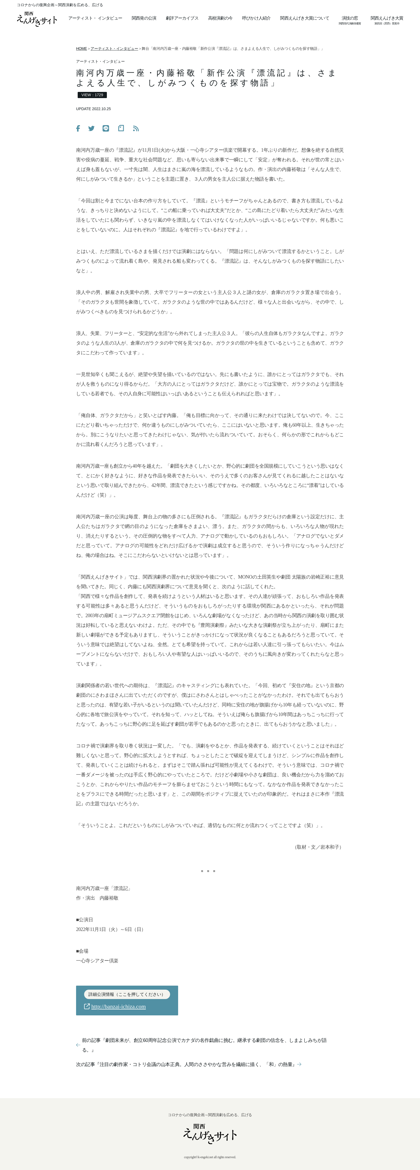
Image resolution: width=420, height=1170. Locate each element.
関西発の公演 (144, 18)
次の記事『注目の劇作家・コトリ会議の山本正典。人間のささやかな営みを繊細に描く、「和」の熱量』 (188, 1064)
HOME (81, 48)
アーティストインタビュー (95, 18)
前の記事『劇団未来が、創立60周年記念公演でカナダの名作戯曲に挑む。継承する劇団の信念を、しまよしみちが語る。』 (201, 1045)
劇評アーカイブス (182, 18)
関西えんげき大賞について (304, 18)
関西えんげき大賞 (387, 18)
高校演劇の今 (220, 18)
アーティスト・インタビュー (114, 48)
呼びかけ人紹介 (256, 18)
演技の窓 (350, 18)
